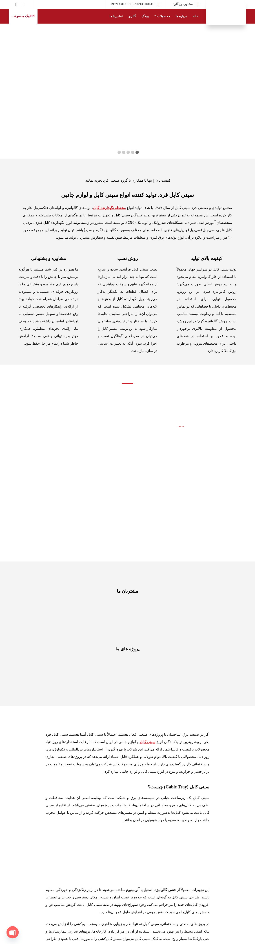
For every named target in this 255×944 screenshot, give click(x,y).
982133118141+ (143, 4)
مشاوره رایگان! (183, 4)
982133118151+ (120, 4)
